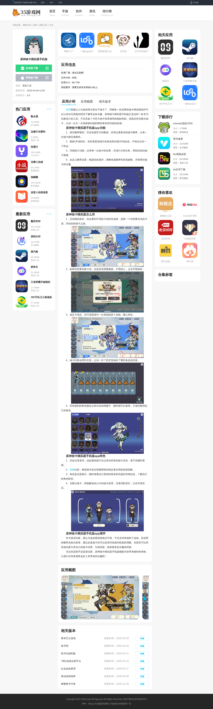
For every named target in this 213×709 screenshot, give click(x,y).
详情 (142, 638)
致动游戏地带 (68, 676)
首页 (52, 11)
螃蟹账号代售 (68, 684)
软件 (79, 11)
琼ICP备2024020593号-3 (135, 699)
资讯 (92, 11)
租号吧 (64, 646)
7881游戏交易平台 (71, 661)
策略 (72, 469)
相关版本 (105, 101)
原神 (68, 109)
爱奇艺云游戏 (68, 638)
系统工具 (43, 25)
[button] (146, 598)
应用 (35, 25)
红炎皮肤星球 (68, 668)
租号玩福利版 (68, 653)
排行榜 (107, 11)
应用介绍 (68, 101)
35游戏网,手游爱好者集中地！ (26, 3)
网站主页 (27, 25)
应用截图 (87, 101)
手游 (65, 11)
